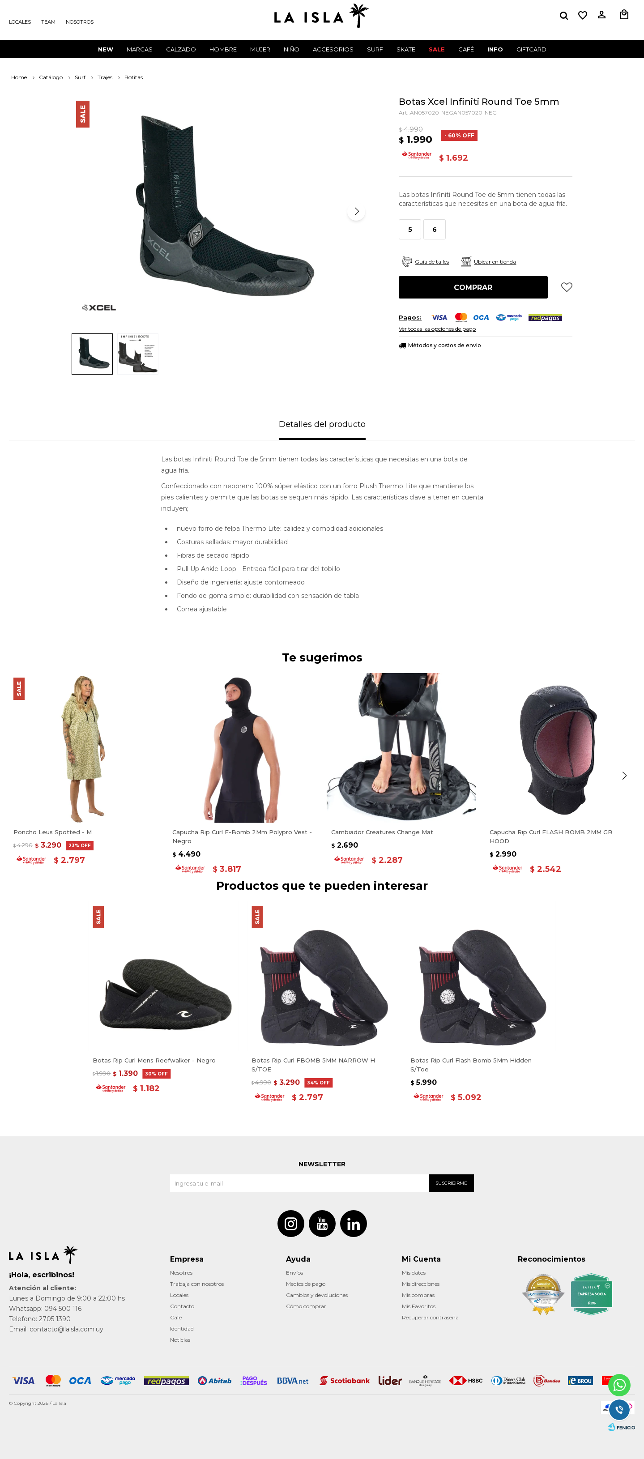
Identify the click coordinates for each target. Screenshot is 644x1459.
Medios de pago (305, 1283)
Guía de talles (432, 261)
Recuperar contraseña (430, 1317)
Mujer (260, 49)
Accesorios (333, 49)
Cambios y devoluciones (317, 1295)
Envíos (294, 1272)
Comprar (473, 287)
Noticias (180, 1339)
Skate (406, 49)
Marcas (140, 49)
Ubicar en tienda (495, 261)
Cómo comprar (306, 1306)
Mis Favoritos (418, 1306)
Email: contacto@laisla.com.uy (56, 1329)
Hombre (223, 49)
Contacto (182, 1306)
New (105, 49)
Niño (291, 49)
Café (176, 1317)
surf (375, 49)
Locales (20, 22)
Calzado (181, 49)
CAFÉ (466, 49)
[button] (356, 212)
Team (48, 22)
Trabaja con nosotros (197, 1283)
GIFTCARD (531, 49)
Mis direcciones (420, 1283)
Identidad (182, 1328)
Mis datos (414, 1272)
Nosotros (80, 22)
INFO (495, 49)
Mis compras (418, 1295)
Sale (437, 49)
